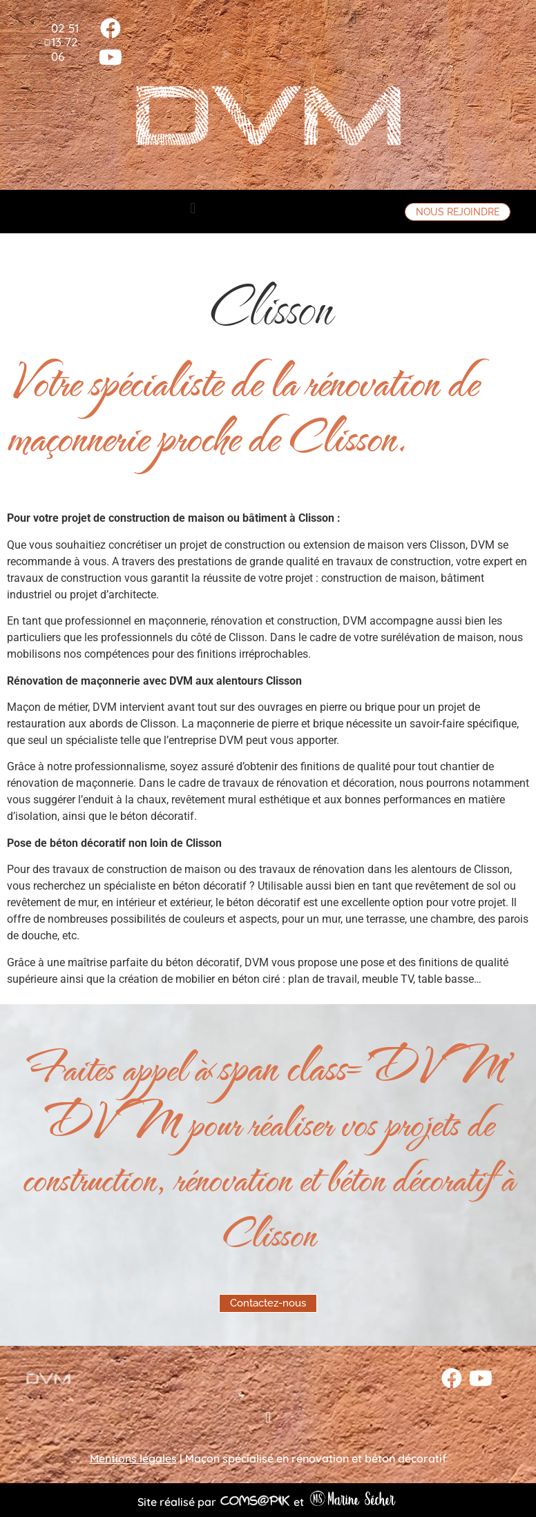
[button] (354, 18)
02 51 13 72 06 (65, 42)
